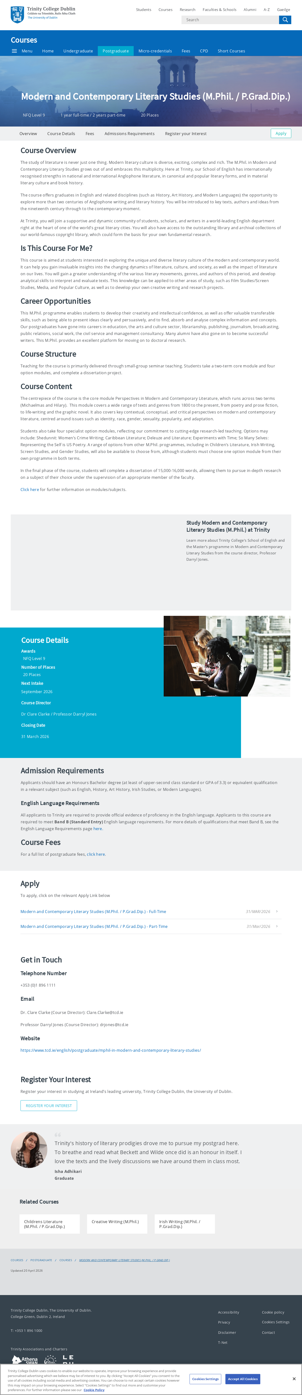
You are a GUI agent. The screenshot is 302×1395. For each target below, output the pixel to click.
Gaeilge (283, 9)
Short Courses (231, 51)
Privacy (224, 1322)
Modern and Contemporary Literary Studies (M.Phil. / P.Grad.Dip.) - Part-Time (94, 926)
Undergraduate (78, 51)
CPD (204, 51)
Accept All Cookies (242, 1379)
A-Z (267, 9)
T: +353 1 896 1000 (26, 1330)
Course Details (61, 133)
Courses (165, 9)
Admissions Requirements (130, 133)
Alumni (250, 9)
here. (98, 828)
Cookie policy (273, 1312)
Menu (22, 51)
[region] (151, 1379)
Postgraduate (116, 51)
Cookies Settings (276, 1322)
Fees (186, 51)
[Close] (294, 1379)
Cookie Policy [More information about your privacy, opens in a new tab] (94, 1390)
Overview (28, 133)
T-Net (223, 1342)
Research (187, 9)
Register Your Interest (49, 1105)
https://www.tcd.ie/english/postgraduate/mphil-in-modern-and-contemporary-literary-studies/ (110, 1050)
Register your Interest (186, 133)
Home (48, 51)
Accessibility (228, 1312)
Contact (268, 1332)
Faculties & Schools (219, 9)
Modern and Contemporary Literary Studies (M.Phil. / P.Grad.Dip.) (124, 1260)
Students (143, 9)
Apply (281, 133)
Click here (29, 489)
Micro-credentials (155, 51)
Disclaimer (227, 1332)
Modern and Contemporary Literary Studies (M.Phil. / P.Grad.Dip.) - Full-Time (93, 911)
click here (96, 854)
